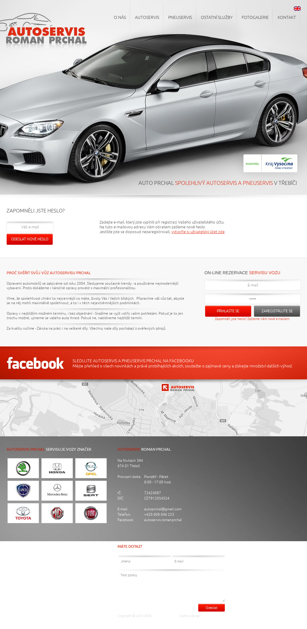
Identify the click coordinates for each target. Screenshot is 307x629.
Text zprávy (171, 585)
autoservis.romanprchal (163, 520)
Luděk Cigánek (213, 616)
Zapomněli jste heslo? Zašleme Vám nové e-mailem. (252, 319)
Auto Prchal (163, 616)
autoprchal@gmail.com (162, 509)
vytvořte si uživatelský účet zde (198, 232)
